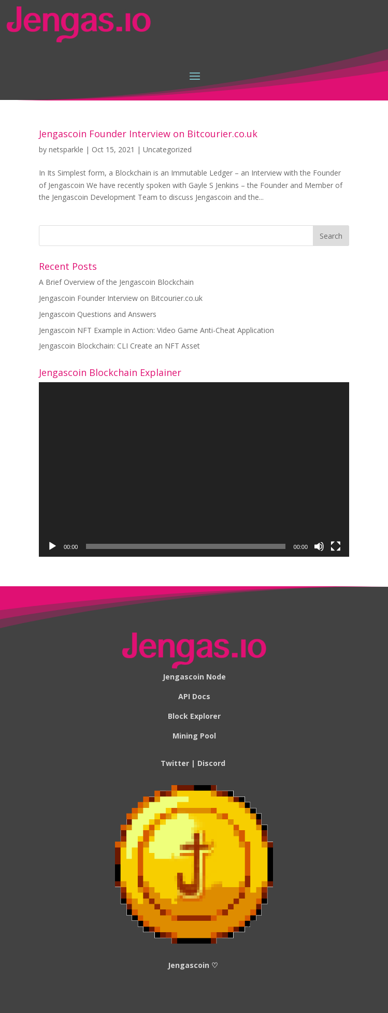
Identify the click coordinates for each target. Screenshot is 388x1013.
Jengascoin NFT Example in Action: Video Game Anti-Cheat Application (156, 330)
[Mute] (319, 546)
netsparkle (66, 149)
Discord (211, 763)
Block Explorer (194, 716)
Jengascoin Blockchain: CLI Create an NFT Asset (119, 346)
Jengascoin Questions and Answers (97, 314)
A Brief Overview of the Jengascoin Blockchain (116, 282)
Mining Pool (194, 736)
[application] (194, 469)
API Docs (194, 696)
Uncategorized (167, 149)
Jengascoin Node (194, 677)
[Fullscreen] (335, 546)
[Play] (52, 546)
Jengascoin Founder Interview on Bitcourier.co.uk (148, 133)
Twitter (175, 763)
